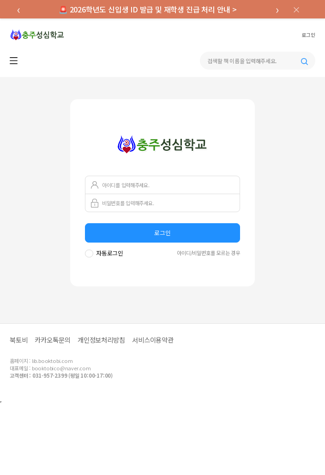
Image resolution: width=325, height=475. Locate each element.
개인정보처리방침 (101, 339)
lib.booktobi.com (52, 360)
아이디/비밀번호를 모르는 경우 (208, 252)
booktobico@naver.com (61, 368)
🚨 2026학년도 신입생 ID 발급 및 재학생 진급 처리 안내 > (148, 9)
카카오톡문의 (52, 339)
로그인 (308, 35)
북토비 (18, 339)
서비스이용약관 (153, 339)
